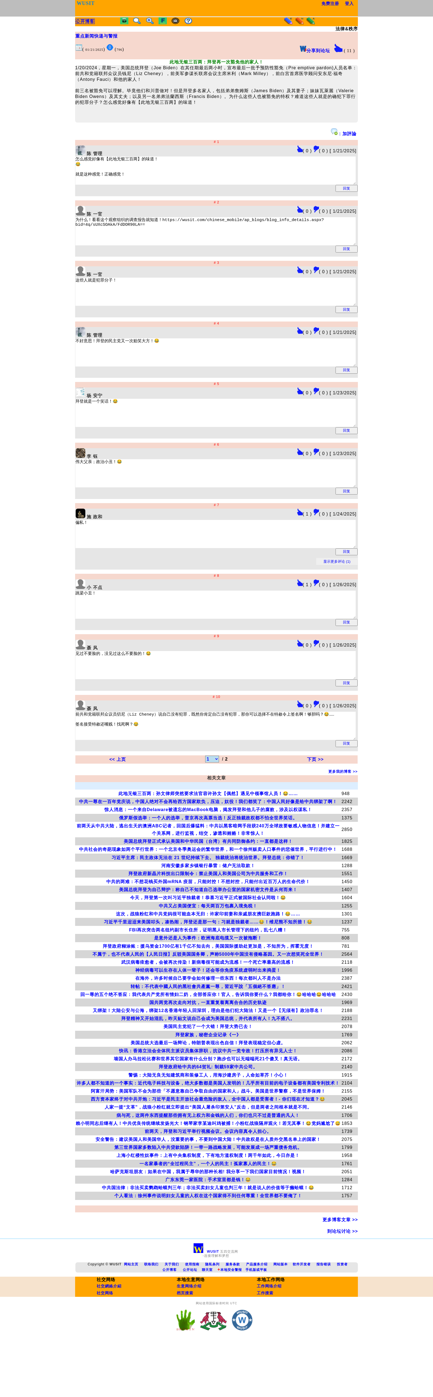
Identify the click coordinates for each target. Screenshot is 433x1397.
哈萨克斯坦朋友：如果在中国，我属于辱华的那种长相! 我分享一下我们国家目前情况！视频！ (208, 1221)
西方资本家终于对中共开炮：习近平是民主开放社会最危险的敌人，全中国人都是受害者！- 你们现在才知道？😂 (208, 1148)
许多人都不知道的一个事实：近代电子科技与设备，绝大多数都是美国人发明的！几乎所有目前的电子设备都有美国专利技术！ (208, 1132)
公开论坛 (190, 1319)
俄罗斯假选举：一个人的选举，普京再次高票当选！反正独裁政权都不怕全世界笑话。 (208, 867)
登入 (350, 3)
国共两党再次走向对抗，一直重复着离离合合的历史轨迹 (208, 1052)
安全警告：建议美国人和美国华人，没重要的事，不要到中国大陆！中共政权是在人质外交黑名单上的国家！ (208, 1189)
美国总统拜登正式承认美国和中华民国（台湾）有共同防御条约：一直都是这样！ (208, 891)
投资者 (342, 1314)
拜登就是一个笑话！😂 (230, 435)
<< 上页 (117, 809)
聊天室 (207, 1319)
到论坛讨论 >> (342, 1281)
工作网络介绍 (269, 1336)
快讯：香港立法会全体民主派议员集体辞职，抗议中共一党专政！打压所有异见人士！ (208, 1100)
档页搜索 (185, 1342)
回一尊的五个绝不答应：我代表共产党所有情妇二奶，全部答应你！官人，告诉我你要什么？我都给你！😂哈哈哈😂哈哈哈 (208, 1044)
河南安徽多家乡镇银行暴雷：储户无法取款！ (208, 915)
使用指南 (192, 1314)
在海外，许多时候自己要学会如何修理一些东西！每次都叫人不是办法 (208, 1028)
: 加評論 (344, 132)
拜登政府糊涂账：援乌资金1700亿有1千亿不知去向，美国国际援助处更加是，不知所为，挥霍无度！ (208, 996)
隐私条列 (212, 1314)
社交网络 (105, 1342)
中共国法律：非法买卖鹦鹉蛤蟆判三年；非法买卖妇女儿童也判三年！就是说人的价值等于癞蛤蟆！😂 (208, 1237)
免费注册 (330, 3)
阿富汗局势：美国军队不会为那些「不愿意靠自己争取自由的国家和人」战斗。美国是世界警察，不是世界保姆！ (208, 1140)
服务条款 (233, 1314)
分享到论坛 (315, 50)
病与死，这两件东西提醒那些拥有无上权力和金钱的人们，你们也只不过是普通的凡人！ (208, 1165)
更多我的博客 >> (343, 821)
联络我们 (151, 1314)
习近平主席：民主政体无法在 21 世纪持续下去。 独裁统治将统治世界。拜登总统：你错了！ (208, 907)
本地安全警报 (229, 1319)
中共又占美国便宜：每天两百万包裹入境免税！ (208, 955)
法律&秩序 (347, 28)
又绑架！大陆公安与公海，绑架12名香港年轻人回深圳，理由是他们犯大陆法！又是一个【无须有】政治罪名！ (208, 1060)
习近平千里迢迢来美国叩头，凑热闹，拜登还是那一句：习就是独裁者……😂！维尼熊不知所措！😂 (208, 971)
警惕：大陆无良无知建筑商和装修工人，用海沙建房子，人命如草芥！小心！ (208, 1124)
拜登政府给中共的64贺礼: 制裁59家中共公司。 (208, 1116)
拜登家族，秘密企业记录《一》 (208, 1084)
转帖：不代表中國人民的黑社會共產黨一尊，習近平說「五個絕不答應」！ (208, 1036)
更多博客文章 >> (340, 1269)
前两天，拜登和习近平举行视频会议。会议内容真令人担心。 (208, 1181)
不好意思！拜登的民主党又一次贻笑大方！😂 (230, 369)
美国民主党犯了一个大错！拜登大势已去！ (208, 1076)
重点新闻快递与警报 (96, 36)
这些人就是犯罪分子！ (230, 304)
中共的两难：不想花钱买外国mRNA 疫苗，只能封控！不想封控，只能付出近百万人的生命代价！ (208, 931)
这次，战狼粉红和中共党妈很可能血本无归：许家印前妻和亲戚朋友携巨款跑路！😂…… (208, 963)
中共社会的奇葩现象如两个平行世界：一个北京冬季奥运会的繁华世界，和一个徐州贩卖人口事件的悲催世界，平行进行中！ (208, 899)
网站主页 (131, 1314)
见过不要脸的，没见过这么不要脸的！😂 (230, 707)
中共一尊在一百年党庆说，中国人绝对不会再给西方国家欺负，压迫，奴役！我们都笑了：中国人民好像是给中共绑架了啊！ (208, 851)
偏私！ (230, 566)
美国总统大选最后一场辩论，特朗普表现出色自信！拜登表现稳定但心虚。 (208, 1092)
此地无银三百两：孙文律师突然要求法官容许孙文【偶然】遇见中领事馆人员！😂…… (208, 843)
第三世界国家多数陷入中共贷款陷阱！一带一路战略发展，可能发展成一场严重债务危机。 (208, 1197)
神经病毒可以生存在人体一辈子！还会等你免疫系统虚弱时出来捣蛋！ (208, 1020)
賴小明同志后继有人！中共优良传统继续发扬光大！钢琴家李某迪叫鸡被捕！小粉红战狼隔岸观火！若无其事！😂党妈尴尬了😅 (208, 1173)
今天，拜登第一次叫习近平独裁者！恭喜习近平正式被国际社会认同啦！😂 (208, 947)
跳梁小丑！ (230, 641)
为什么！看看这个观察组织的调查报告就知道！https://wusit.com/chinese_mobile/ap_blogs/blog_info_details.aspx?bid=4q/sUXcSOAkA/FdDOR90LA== (230, 238)
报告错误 (323, 1314)
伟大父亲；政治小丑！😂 (230, 500)
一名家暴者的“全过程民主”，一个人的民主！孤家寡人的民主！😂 (208, 1213)
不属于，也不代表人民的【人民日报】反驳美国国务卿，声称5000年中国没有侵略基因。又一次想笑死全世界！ (208, 1004)
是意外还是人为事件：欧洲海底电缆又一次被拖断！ (208, 987)
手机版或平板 (256, 1319)
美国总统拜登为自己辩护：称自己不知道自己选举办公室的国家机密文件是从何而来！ (208, 939)
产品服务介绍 (257, 1314)
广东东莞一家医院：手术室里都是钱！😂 (208, 1229)
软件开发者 (302, 1314)
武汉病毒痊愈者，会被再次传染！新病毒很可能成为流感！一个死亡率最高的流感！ (208, 1012)
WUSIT (207, 1301)
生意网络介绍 (189, 1336)
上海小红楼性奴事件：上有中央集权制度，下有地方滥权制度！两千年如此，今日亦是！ (208, 1205)
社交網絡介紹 (109, 1336)
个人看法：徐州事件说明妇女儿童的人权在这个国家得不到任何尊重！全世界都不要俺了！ (208, 1245)
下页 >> (315, 809)
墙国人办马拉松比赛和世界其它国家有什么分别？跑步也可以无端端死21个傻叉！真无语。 (208, 1108)
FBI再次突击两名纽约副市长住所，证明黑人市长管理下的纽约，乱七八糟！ (208, 979)
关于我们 (172, 1314)
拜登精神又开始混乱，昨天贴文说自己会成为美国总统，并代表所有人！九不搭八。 (208, 1068)
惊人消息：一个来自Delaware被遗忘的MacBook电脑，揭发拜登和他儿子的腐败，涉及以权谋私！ (208, 859)
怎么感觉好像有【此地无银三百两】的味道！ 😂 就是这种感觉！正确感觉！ (230, 173)
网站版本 (280, 1314)
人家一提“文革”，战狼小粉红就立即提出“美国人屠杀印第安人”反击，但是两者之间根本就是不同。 (208, 1156)
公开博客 (169, 1319)
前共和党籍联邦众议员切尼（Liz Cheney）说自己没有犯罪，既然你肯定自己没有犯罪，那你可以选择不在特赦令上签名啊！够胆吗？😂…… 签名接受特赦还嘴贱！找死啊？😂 (230, 773)
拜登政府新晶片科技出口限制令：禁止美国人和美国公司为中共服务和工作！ (208, 923)
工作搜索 (265, 1342)
